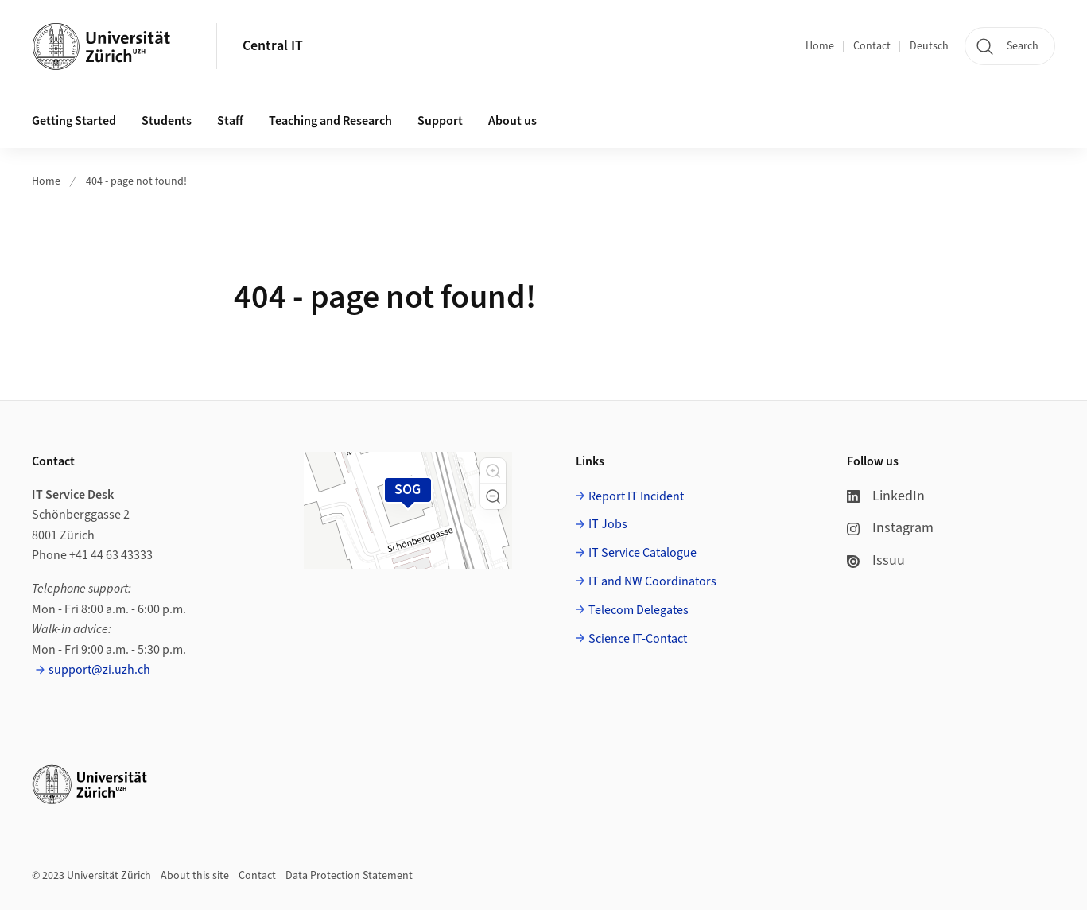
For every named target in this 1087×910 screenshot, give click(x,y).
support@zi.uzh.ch (99, 670)
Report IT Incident (636, 496)
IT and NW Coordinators (652, 581)
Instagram (890, 528)
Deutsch (929, 46)
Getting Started (74, 121)
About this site (195, 876)
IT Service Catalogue (642, 553)
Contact (872, 46)
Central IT (273, 46)
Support (440, 121)
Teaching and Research (330, 121)
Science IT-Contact (637, 639)
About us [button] (512, 121)
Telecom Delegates (638, 610)
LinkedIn (886, 496)
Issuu (876, 560)
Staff (230, 121)
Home (820, 46)
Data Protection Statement (349, 876)
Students (167, 121)
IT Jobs (607, 524)
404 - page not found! (136, 181)
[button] (493, 471)
